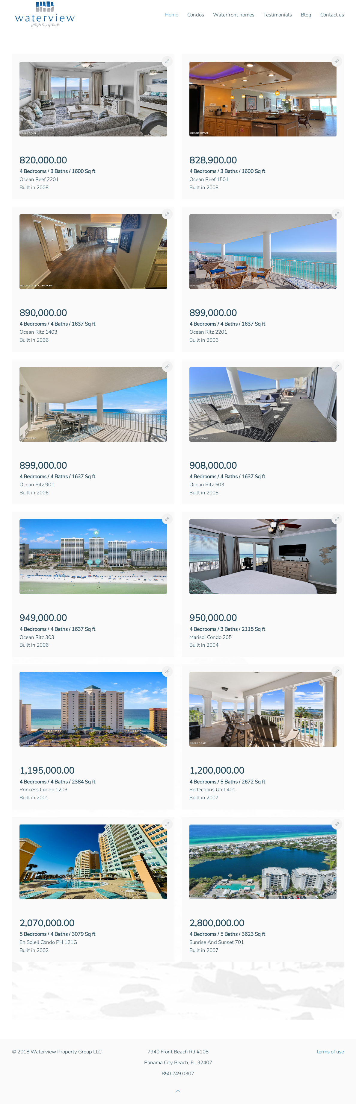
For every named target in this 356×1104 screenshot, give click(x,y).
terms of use (330, 1051)
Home (171, 14)
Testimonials (277, 14)
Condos (195, 14)
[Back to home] (45, 15)
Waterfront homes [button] (233, 14)
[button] (93, 98)
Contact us (332, 14)
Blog (306, 14)
